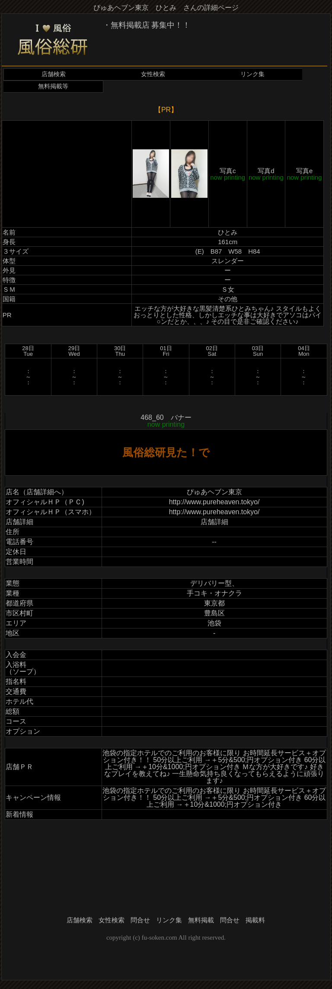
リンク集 (252, 74)
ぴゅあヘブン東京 (214, 492)
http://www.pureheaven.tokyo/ (214, 502)
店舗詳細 (214, 521)
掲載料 (255, 920)
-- (214, 541)
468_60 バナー (165, 421)
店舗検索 (54, 74)
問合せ (140, 920)
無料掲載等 (53, 86)
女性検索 (153, 74)
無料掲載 (201, 920)
